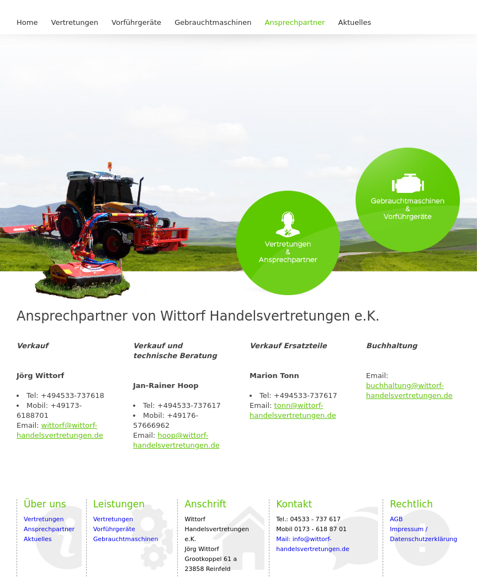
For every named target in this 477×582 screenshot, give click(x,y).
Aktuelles (355, 22)
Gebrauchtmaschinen (212, 22)
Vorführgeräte (136, 22)
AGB (396, 519)
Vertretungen (74, 22)
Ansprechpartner (295, 22)
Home (27, 22)
